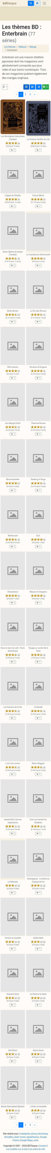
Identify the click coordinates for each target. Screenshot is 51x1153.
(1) (45, 87)
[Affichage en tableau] (39, 87)
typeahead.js (33, 1137)
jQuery (34, 1133)
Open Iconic (20, 1137)
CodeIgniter (24, 1133)
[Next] (34, 94)
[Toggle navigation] (44, 3)
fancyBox (8, 1137)
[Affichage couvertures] (26, 87)
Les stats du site (37, 1149)
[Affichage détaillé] (32, 87)
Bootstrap (43, 1133)
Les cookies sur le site (16, 1149)
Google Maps (26, 1140)
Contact (43, 1145)
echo (36, 1140)
